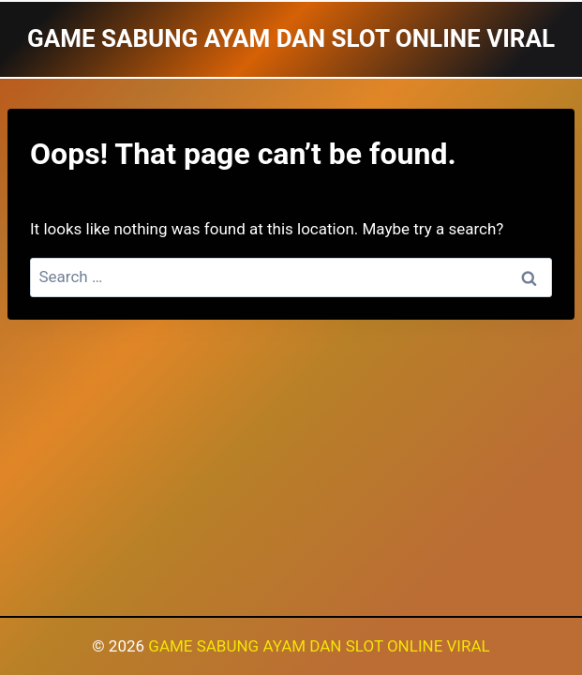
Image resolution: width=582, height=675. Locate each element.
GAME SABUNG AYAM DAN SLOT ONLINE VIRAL (318, 646)
